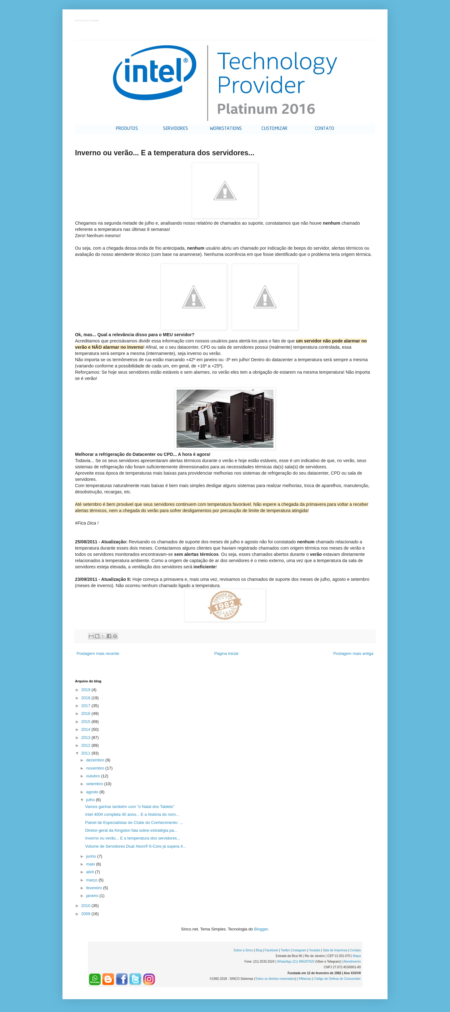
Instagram (299, 950)
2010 (86, 905)
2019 (86, 689)
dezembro (95, 760)
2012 (86, 745)
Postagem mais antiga (353, 653)
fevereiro (94, 887)
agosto (93, 792)
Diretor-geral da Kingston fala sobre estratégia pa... (131, 830)
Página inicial (226, 653)
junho (91, 856)
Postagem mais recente (98, 653)
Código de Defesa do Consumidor (337, 978)
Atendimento (352, 961)
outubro (93, 776)
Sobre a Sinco (243, 950)
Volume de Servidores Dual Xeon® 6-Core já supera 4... (135, 846)
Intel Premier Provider (87, 20)
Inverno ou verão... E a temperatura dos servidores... (132, 838)
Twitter (285, 950)
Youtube (314, 950)
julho (91, 799)
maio (91, 864)
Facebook (271, 950)
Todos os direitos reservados (275, 978)
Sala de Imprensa (335, 950)
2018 (86, 697)
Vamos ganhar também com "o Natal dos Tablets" (129, 806)
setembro (95, 783)
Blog (259, 950)
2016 (86, 713)
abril (90, 872)
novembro (95, 768)
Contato (355, 950)
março (92, 880)
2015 (86, 721)
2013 (86, 737)
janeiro (93, 895)
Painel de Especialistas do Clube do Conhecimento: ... (134, 822)
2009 (86, 913)
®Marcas (304, 978)
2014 (86, 729)
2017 (86, 705)
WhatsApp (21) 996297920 (295, 961)
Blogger (261, 929)
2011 (86, 753)
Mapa (357, 956)
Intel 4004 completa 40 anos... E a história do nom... (132, 814)
